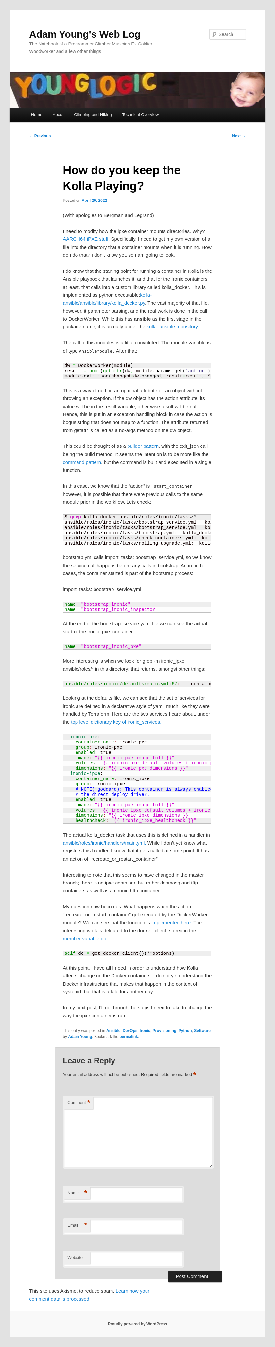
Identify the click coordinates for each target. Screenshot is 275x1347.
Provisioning (164, 1030)
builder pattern (143, 446)
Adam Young (80, 1036)
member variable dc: (85, 938)
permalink (128, 1036)
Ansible (113, 1030)
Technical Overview (140, 114)
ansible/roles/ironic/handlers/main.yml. (104, 843)
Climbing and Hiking (93, 114)
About (58, 114)
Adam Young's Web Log (84, 34)
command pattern (82, 462)
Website (75, 1257)
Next (239, 136)
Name (77, 1193)
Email (77, 1225)
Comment (78, 1103)
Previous (40, 136)
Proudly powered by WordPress (137, 1324)
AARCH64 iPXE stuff (85, 239)
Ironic (145, 1030)
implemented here (171, 922)
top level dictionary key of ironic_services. (116, 722)
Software (202, 1030)
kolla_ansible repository (172, 326)
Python (185, 1030)
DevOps (130, 1030)
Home (37, 114)
